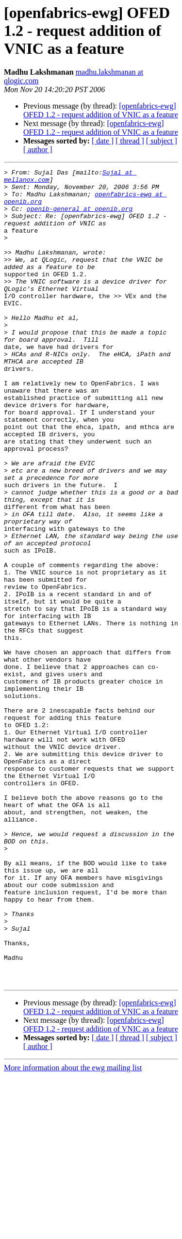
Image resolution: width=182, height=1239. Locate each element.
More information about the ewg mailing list (73, 1230)
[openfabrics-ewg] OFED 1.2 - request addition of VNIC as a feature (100, 110)
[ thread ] (130, 141)
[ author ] (37, 149)
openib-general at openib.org (79, 217)
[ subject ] (161, 141)
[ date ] (103, 141)
